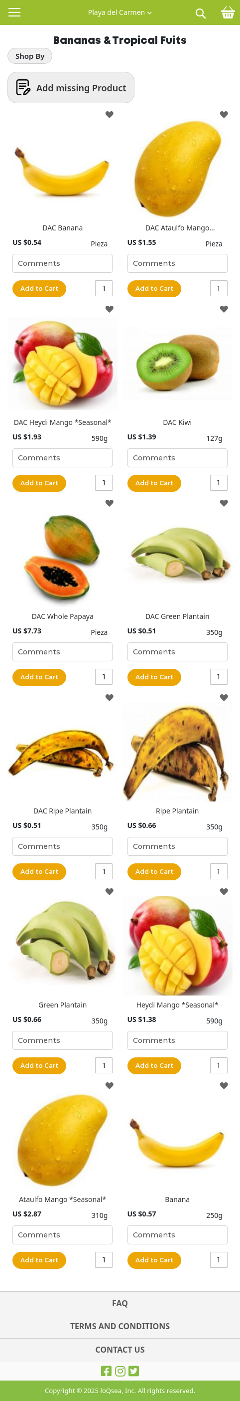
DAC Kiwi (177, 422)
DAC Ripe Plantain (62, 810)
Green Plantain (62, 1004)
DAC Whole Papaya (63, 616)
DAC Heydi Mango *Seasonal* (63, 422)
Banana (177, 1199)
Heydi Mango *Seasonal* (177, 1004)
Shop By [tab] (29, 56)
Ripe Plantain (177, 810)
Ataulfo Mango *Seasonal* (62, 1199)
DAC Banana (62, 227)
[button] (120, 10)
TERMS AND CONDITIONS (120, 1326)
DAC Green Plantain (177, 616)
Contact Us (119, 1349)
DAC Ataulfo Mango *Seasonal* (177, 227)
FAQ (120, 1303)
